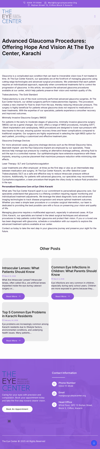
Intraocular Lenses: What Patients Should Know (20, 270)
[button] (9, 421)
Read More (13, 296)
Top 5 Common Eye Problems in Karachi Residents (24, 314)
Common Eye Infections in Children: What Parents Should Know (74, 271)
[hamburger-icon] (95, 16)
